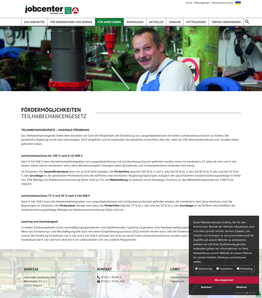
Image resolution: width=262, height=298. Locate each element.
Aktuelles (156, 22)
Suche (189, 2)
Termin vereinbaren (226, 22)
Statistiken (224, 268)
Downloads (135, 22)
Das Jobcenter (34, 22)
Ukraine (175, 22)
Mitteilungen (196, 22)
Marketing (245, 268)
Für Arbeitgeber (109, 22)
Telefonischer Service (222, 2)
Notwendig (203, 268)
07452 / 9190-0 (111, 277)
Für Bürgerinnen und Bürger (71, 22)
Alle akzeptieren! (224, 280)
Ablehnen (241, 287)
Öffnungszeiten (202, 2)
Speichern (206, 287)
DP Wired (253, 292)
